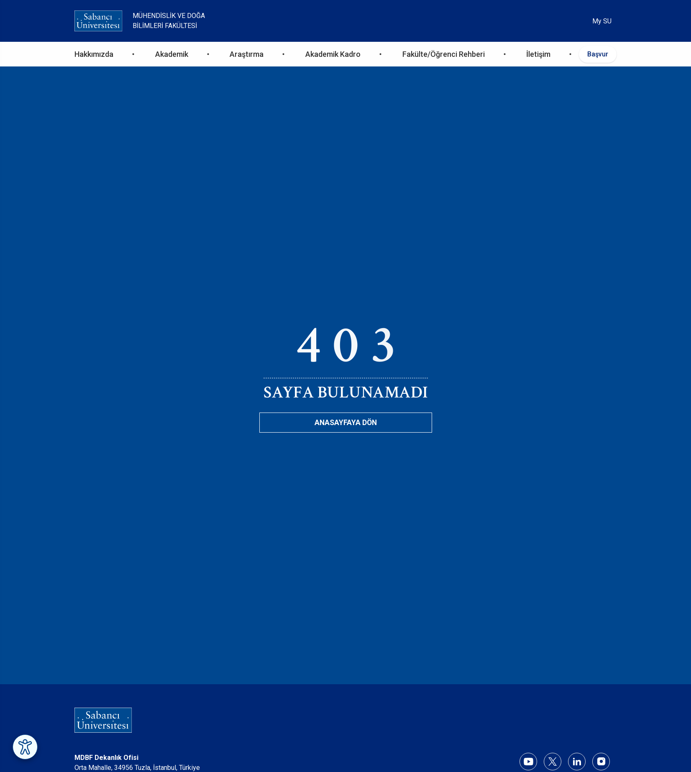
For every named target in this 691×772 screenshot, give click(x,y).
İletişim (538, 54)
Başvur (597, 54)
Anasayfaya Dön (346, 422)
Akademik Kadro (333, 54)
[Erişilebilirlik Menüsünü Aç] (25, 746)
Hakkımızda (93, 54)
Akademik (171, 54)
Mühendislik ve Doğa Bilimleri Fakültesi (169, 21)
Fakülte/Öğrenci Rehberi (443, 54)
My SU (602, 21)
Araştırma (247, 54)
